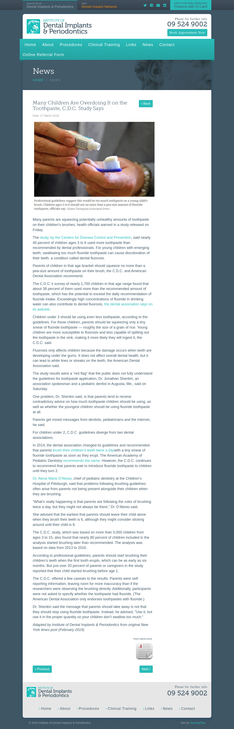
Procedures (71, 44)
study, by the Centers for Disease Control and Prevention (85, 238)
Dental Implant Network (99, 5)
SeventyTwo (197, 722)
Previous (42, 669)
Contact (167, 44)
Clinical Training (104, 44)
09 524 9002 (187, 24)
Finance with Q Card (190, 5)
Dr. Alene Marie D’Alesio (52, 478)
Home (30, 44)
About (48, 44)
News (147, 44)
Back (145, 103)
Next (146, 669)
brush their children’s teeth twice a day (83, 450)
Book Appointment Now (187, 32)
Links (131, 44)
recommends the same (81, 461)
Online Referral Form (43, 54)
